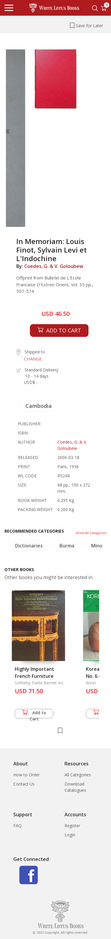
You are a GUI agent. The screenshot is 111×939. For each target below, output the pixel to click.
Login (70, 835)
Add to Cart (34, 714)
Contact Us (24, 784)
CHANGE (33, 359)
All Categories (78, 775)
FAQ (17, 825)
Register (72, 825)
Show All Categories (91, 533)
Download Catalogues (75, 787)
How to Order (26, 775)
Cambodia (38, 405)
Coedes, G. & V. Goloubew (53, 266)
